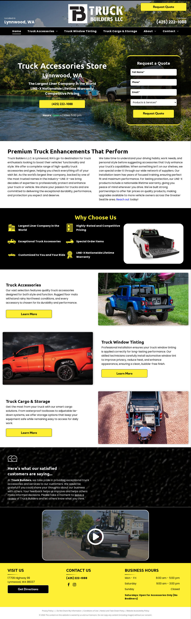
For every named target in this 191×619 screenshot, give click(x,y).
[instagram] (74, 585)
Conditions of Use (90, 610)
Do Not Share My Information (69, 610)
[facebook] (68, 585)
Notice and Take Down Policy (112, 610)
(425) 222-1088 (171, 22)
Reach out (122, 199)
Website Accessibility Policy (137, 610)
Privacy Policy (47, 610)
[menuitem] (16, 31)
